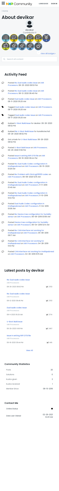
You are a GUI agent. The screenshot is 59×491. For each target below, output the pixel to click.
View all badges (48, 53)
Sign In (54, 3)
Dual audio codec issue (24, 99)
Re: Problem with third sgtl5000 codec (31, 174)
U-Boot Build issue (23, 123)
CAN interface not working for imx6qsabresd (34, 251)
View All (29, 350)
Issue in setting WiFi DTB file (27, 155)
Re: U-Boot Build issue (24, 131)
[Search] (29, 59)
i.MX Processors (44, 99)
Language (43, 3)
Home (5, 11)
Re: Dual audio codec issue (26, 82)
